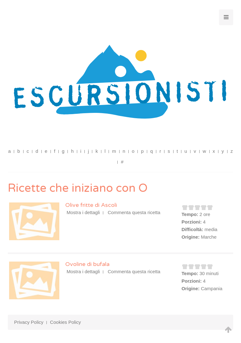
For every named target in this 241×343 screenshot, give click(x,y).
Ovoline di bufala (87, 264)
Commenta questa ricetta (134, 212)
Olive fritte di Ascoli (91, 205)
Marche (209, 237)
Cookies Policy (65, 322)
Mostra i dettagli (83, 212)
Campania (211, 288)
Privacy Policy (28, 322)
